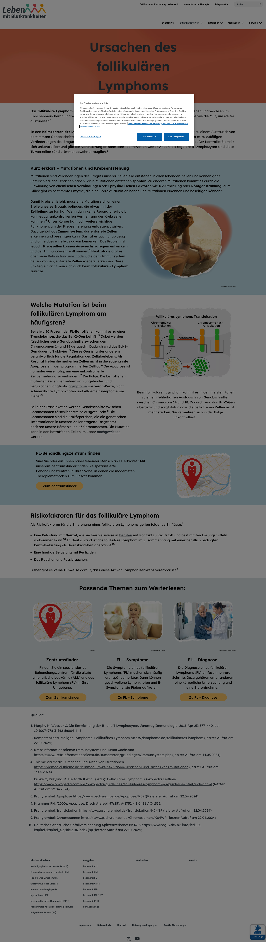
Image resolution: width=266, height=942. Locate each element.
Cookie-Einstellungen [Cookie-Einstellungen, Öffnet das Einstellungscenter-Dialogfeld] (90, 136)
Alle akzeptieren (176, 136)
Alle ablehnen (149, 136)
